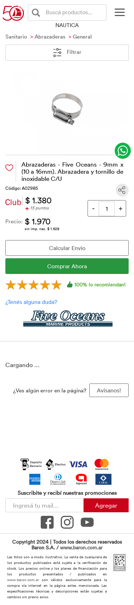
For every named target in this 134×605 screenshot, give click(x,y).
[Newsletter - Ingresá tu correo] (44, 505)
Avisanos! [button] (109, 390)
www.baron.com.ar (81, 547)
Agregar (106, 505)
